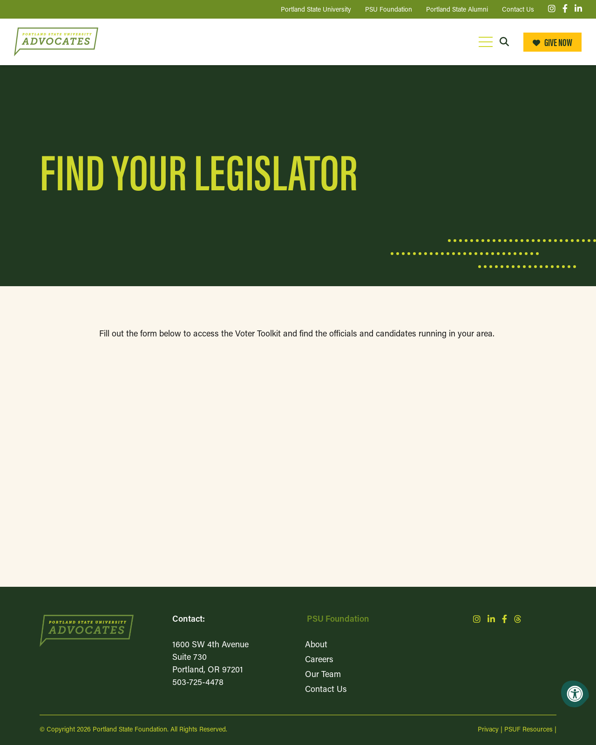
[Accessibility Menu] (575, 694)
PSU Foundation (338, 619)
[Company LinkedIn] (578, 9)
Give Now (552, 41)
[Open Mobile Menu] (486, 42)
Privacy (488, 729)
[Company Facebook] (565, 9)
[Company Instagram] (551, 9)
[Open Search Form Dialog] (504, 42)
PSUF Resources (528, 729)
